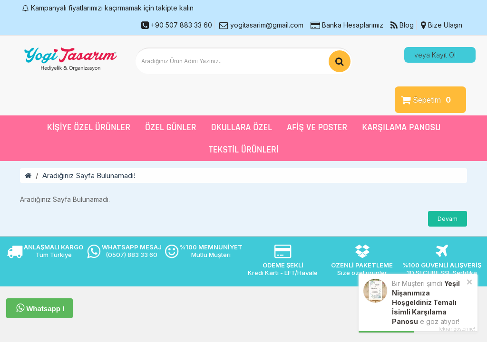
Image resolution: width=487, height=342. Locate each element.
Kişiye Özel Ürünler (88, 127)
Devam (448, 218)
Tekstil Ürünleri (244, 149)
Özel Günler (170, 127)
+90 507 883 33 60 (176, 25)
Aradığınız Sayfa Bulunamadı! (89, 175)
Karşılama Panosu (401, 127)
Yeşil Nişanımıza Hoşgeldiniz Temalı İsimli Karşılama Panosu (426, 302)
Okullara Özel (241, 127)
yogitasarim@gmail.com (261, 25)
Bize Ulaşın (441, 25)
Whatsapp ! (40, 308)
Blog (402, 25)
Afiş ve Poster (317, 127)
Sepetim (426, 97)
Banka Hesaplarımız (347, 25)
